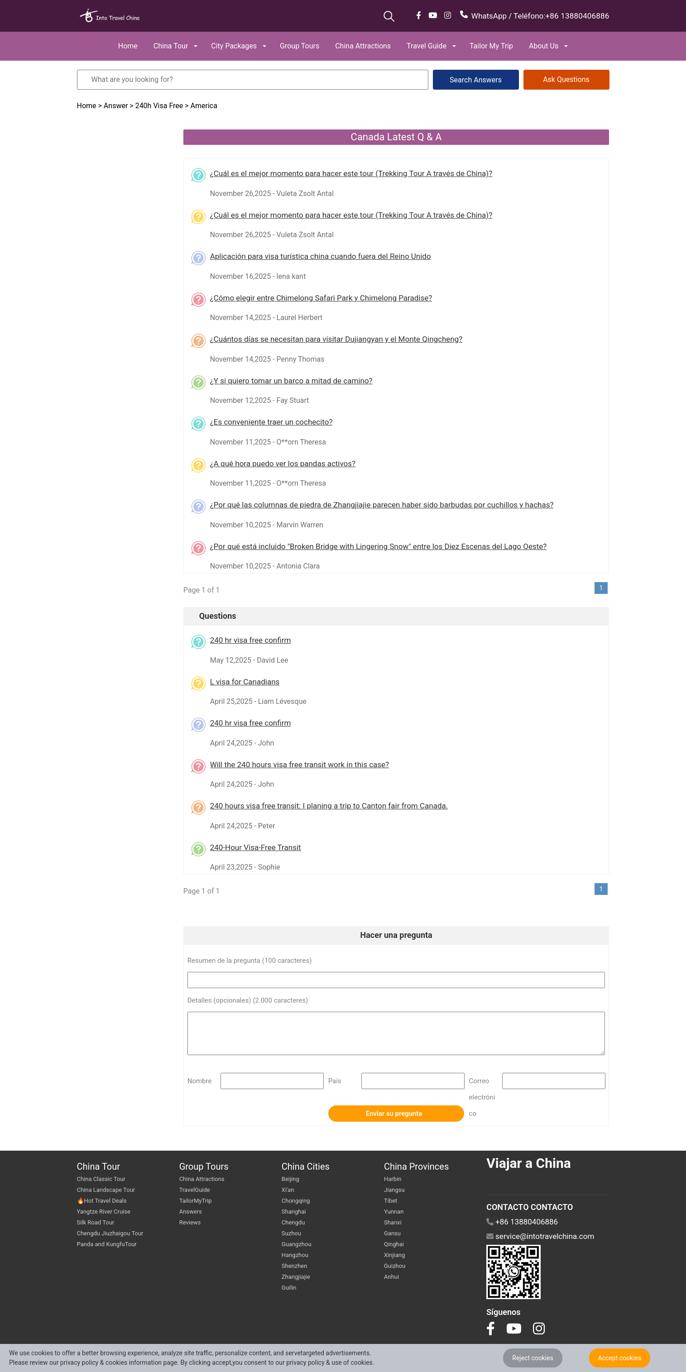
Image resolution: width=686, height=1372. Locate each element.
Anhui (391, 1276)
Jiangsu (394, 1189)
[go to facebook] (490, 1328)
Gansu (392, 1233)
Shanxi (393, 1222)
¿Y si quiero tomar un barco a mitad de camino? (291, 380)
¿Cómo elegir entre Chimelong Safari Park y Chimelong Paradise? (321, 297)
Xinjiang (394, 1255)
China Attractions (202, 1179)
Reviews (190, 1222)
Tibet (390, 1200)
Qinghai (394, 1244)
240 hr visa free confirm (250, 640)
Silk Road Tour (96, 1222)
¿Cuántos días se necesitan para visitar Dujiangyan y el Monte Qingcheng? (336, 339)
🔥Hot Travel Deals (102, 1200)
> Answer (113, 105)
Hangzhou (295, 1255)
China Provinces (416, 1166)
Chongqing (296, 1200)
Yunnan (393, 1211)
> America (201, 105)
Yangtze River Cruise (103, 1211)
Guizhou (394, 1265)
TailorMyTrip (195, 1200)
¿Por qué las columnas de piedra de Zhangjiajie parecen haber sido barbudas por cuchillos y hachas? (382, 504)
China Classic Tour (101, 1179)
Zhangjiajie (296, 1276)
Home (87, 105)
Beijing (290, 1179)
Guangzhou (297, 1244)
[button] (129, 46)
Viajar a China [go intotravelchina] (528, 1163)
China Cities (306, 1166)
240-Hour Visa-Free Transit (255, 847)
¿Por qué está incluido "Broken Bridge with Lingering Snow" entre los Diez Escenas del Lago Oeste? (378, 546)
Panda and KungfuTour (107, 1244)
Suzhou (291, 1233)
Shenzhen (294, 1265)
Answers (190, 1211)
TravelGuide (194, 1189)
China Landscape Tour (106, 1189)
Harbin (392, 1179)
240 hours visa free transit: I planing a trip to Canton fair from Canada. (329, 805)
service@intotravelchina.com (544, 1236)
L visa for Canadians (245, 681)
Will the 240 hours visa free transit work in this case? (299, 764)
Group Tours (204, 1166)
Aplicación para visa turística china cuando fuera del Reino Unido (320, 256)
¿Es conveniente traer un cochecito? (271, 421)
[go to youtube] (514, 1328)
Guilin (289, 1287)
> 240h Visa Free (156, 105)
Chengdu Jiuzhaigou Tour (110, 1233)
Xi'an (288, 1189)
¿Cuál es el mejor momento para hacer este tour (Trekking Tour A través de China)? (351, 173)
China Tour (98, 1166)
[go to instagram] (539, 1328)
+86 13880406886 (577, 15)
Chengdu (293, 1222)
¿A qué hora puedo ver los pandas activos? (282, 463)
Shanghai (294, 1211)
